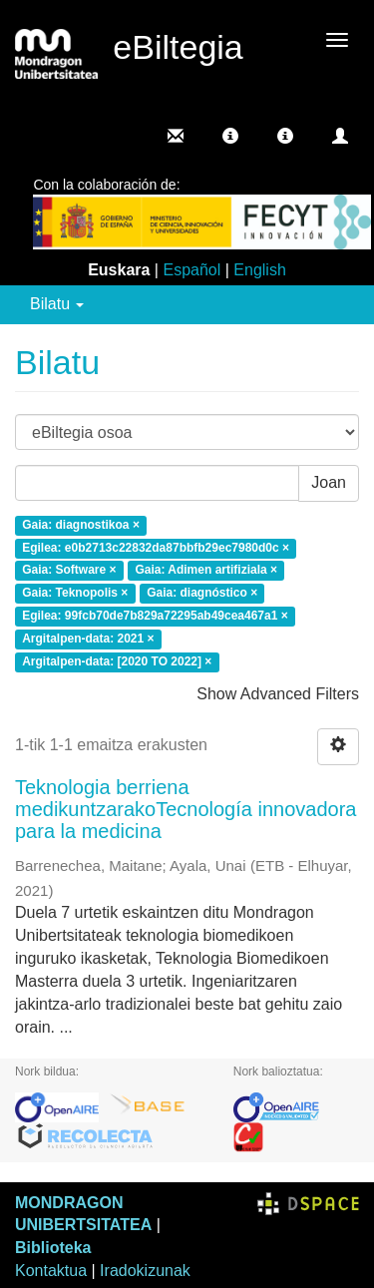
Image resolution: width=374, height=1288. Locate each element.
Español (191, 269)
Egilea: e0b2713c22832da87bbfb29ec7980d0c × (155, 548)
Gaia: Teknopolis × (75, 594)
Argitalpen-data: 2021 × (88, 638)
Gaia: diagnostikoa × (81, 525)
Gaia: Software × (69, 571)
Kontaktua (51, 1270)
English (259, 269)
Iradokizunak (145, 1270)
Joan (328, 482)
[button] (230, 136)
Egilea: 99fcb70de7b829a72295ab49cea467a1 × (155, 616)
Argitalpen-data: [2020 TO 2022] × (116, 661)
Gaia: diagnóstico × (202, 594)
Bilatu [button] (57, 303)
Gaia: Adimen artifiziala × (206, 571)
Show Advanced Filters (277, 693)
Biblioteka (53, 1247)
